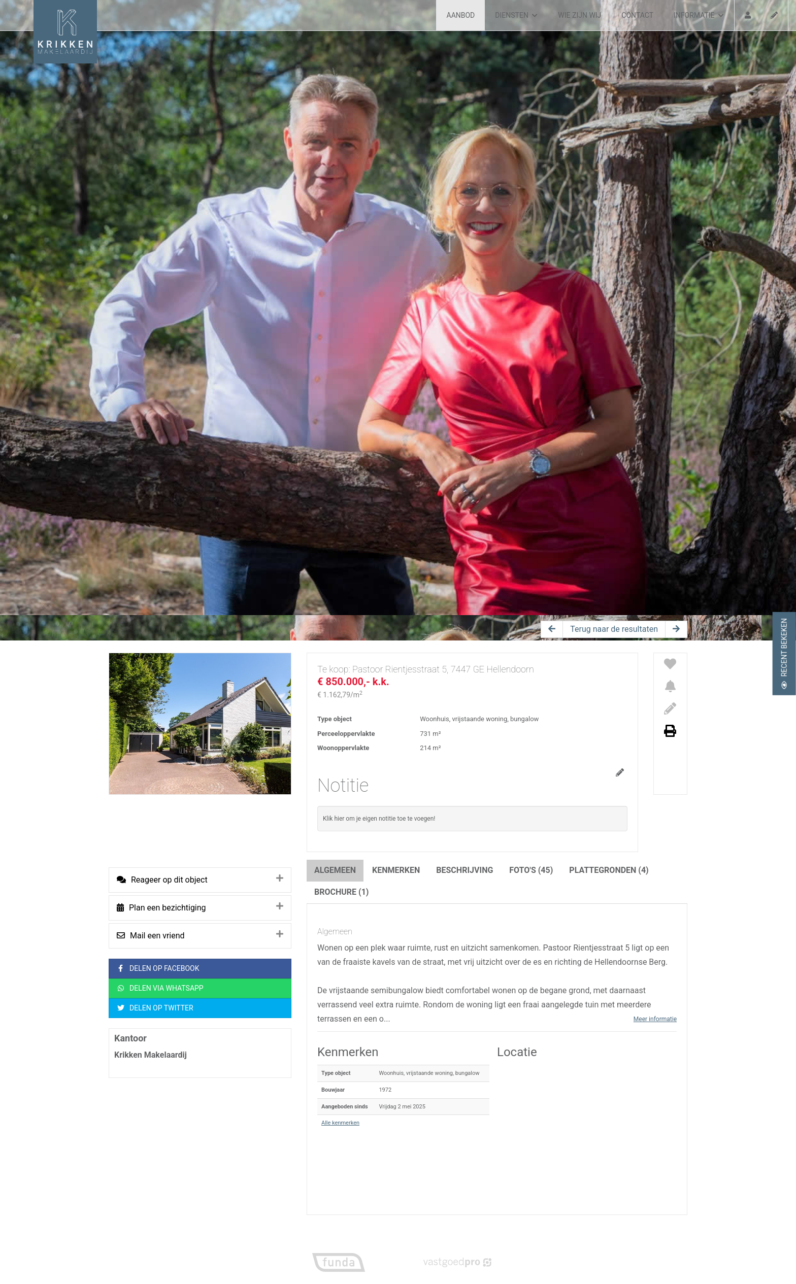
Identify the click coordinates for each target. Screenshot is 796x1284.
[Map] (587, 1128)
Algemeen (335, 870)
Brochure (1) (341, 892)
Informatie (699, 15)
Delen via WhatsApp (160, 988)
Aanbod (461, 15)
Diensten (516, 15)
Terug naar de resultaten (614, 629)
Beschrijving (464, 870)
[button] (587, 1128)
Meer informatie (655, 1019)
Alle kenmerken (340, 1123)
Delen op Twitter (155, 1008)
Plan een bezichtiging (161, 908)
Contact (637, 15)
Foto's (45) (531, 870)
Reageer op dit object (162, 880)
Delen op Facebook (158, 968)
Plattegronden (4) (608, 870)
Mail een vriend (151, 935)
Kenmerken (396, 870)
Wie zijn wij (579, 15)
